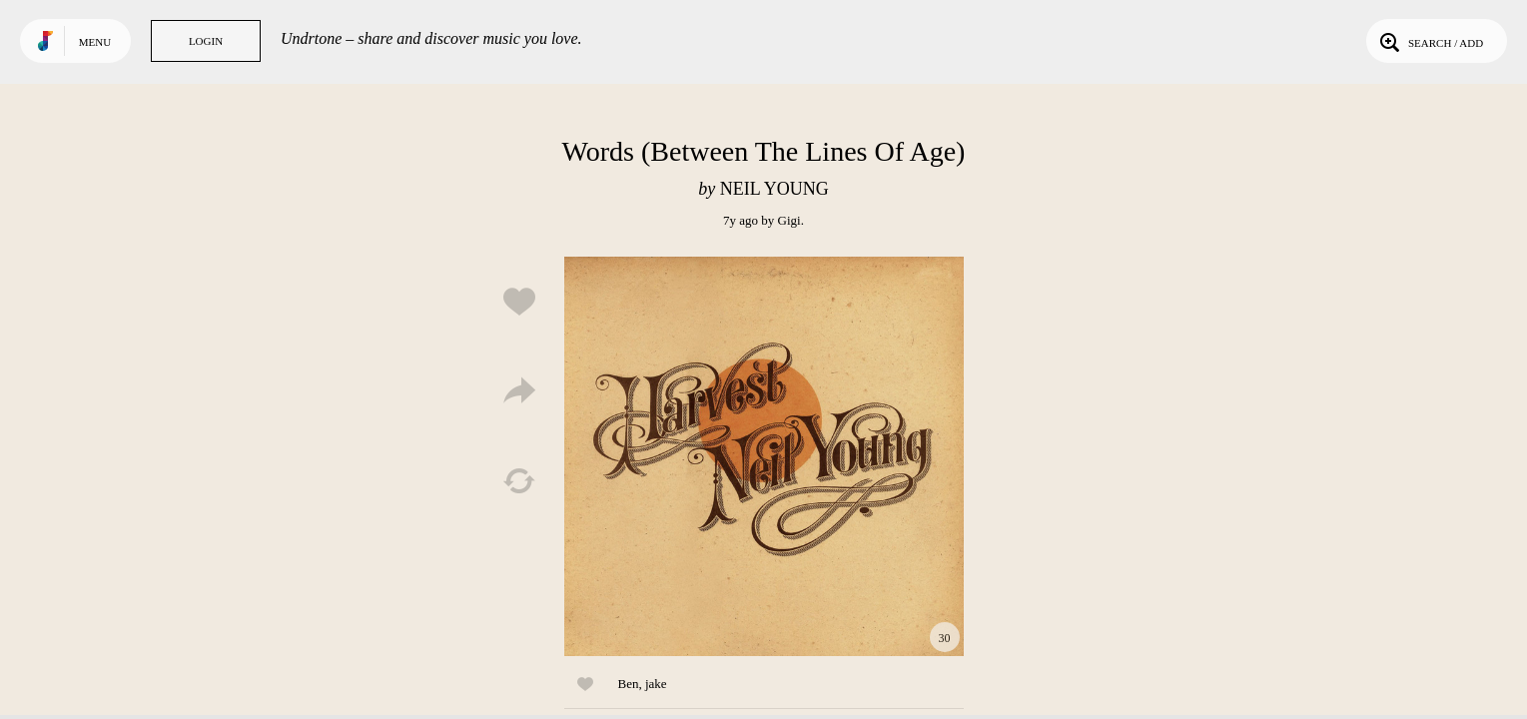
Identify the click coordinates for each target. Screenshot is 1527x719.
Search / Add (1429, 41)
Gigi (789, 220)
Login (206, 41)
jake (656, 683)
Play (764, 456)
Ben (628, 683)
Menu (95, 42)
